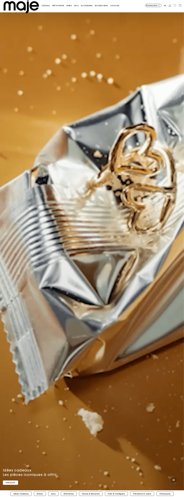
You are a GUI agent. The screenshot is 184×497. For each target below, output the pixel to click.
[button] (52, 4)
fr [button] (165, 4)
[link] (121, 4)
